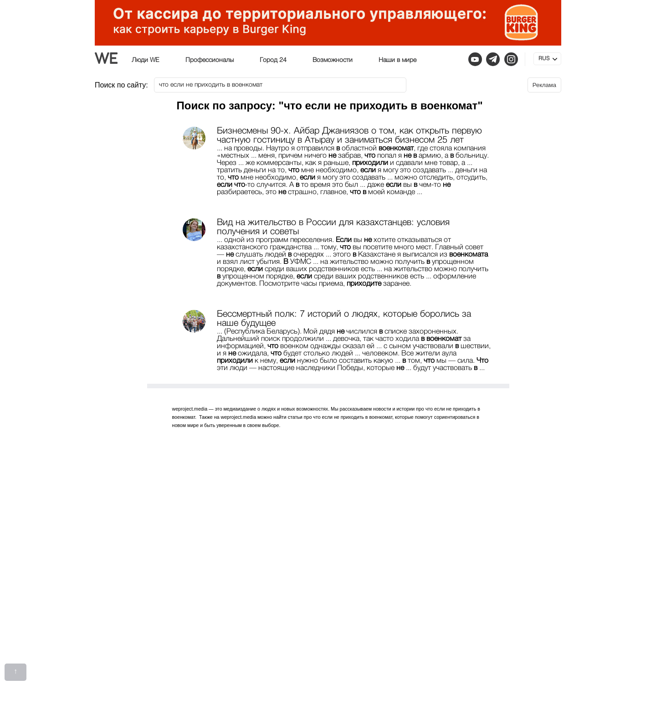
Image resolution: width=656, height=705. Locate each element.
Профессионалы (209, 60)
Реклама (544, 85)
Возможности (333, 60)
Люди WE (145, 60)
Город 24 (273, 60)
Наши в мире (397, 60)
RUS (543, 59)
